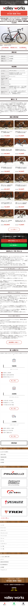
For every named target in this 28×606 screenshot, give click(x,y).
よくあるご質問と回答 (4, 556)
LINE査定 (14, 603)
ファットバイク (3, 535)
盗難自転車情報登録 (4, 561)
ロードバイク (3, 527)
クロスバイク (3, 530)
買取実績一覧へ (14, 47)
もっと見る (14, 229)
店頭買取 (2, 459)
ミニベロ (2, 525)
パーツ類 (2, 548)
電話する (4, 603)
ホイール (2, 540)
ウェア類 (2, 546)
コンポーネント (3, 543)
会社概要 (2, 567)
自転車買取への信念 (14, 342)
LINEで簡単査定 (14, 245)
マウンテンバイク (4, 533)
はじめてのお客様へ (4, 451)
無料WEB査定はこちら (14, 240)
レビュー (2, 559)
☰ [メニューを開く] (26, 2)
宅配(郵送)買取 (3, 457)
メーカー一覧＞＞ (5, 517)
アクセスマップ (3, 569)
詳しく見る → (14, 380)
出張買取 (2, 462)
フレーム (2, 538)
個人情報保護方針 (4, 564)
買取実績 (14, 443)
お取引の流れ (3, 454)
